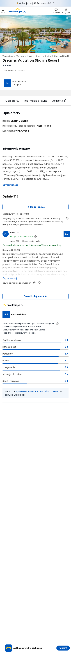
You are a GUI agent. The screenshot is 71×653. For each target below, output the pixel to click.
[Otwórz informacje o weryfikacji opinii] (67, 218)
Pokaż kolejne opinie (35, 296)
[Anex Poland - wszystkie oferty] (44, 125)
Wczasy (20, 56)
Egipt (29, 56)
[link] (17, 11)
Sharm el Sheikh (43, 56)
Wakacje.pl (7, 56)
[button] (3, 11)
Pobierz (63, 648)
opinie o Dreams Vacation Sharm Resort (38, 391)
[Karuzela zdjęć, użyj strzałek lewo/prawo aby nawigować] (35, 33)
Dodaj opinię (35, 207)
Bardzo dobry (19, 81)
